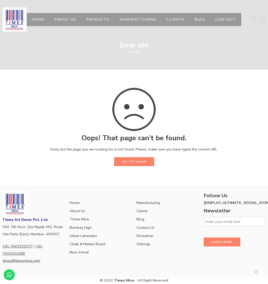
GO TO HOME (134, 162)
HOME (38, 19)
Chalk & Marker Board (87, 243)
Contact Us (145, 227)
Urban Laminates (83, 235)
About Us (77, 210)
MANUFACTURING (138, 19)
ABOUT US (65, 19)
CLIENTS (175, 19)
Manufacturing (148, 202)
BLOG (199, 19)
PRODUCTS (98, 19)
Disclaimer (144, 235)
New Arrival (79, 252)
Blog (140, 219)
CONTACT (225, 19)
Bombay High (81, 227)
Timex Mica (79, 219)
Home (134, 52)
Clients (142, 210)
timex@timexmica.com (21, 260)
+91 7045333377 (17, 246)
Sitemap (143, 243)
